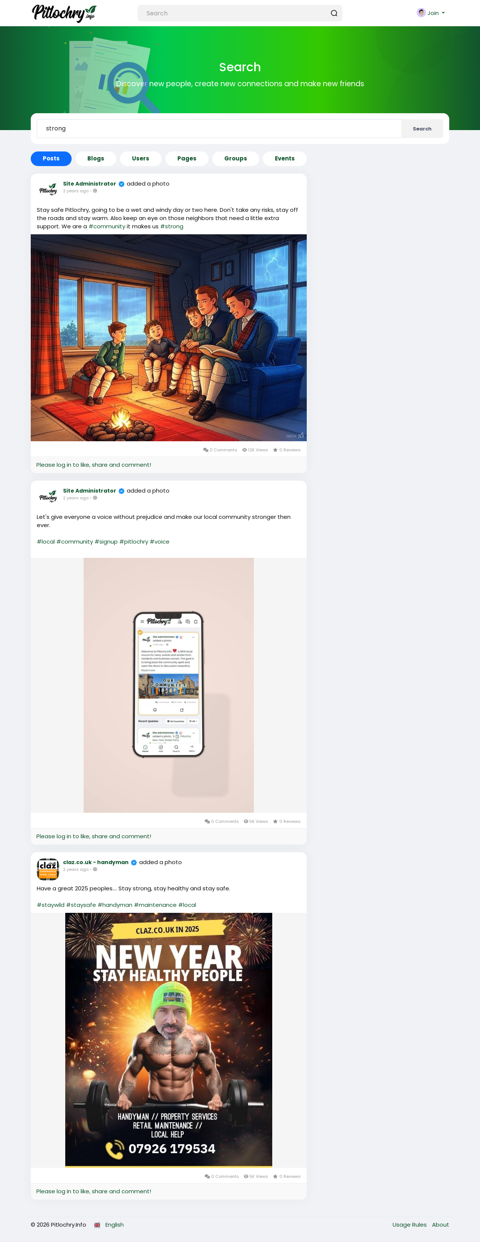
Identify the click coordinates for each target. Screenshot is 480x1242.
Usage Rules (410, 1225)
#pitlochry (133, 541)
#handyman (115, 905)
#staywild (50, 905)
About (440, 1225)
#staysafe (81, 905)
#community (106, 226)
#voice (160, 541)
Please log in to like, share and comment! (93, 465)
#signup (106, 541)
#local (46, 541)
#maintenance (155, 905)
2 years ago (75, 191)
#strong (171, 226)
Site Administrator (89, 183)
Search (422, 128)
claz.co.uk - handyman (96, 862)
